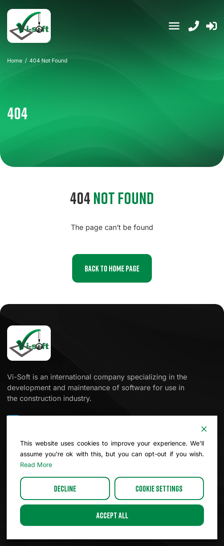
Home (14, 60)
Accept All (112, 515)
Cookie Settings (159, 488)
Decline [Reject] (65, 488)
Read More (36, 464)
